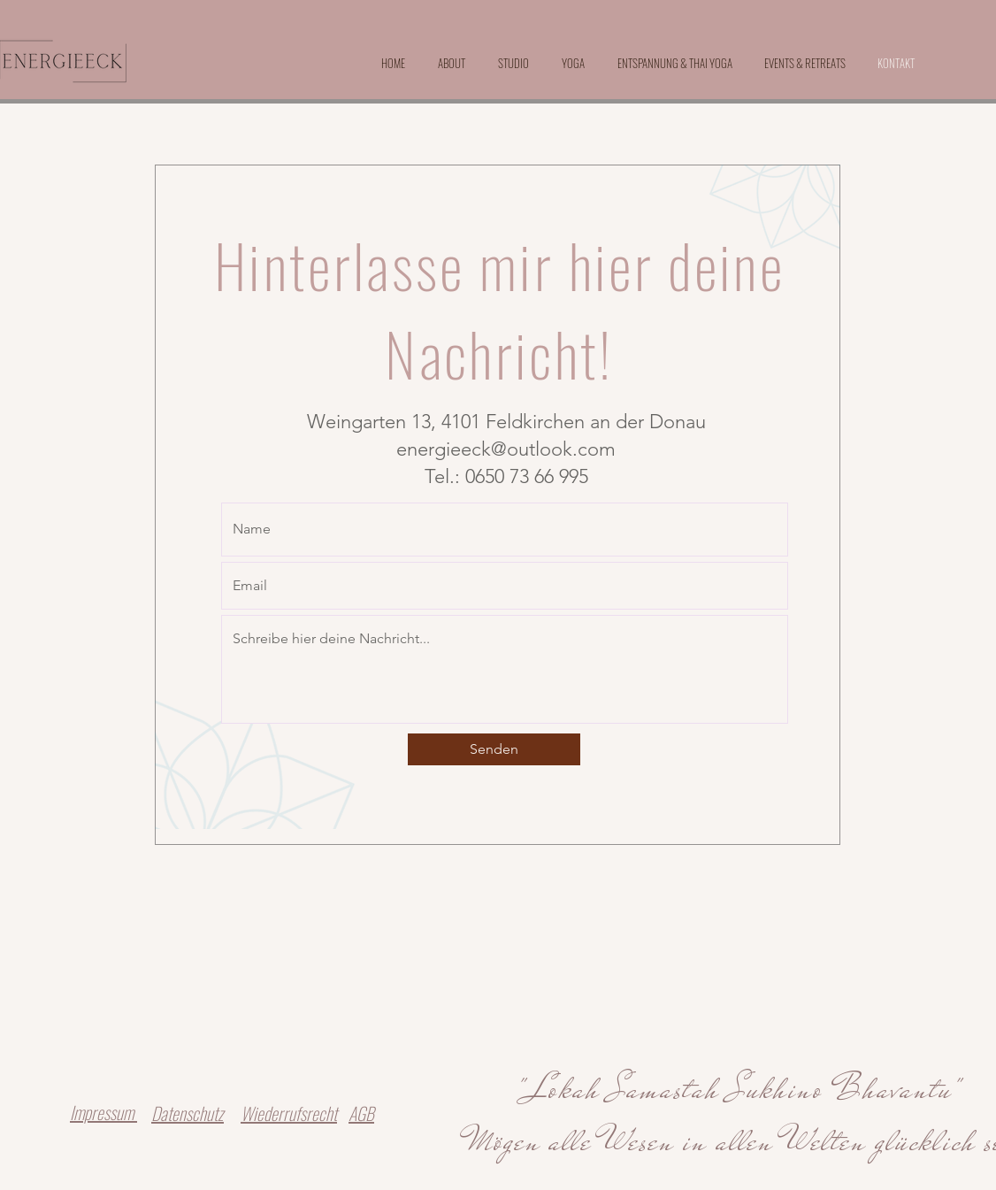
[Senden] (494, 749)
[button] (805, 63)
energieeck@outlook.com (506, 449)
